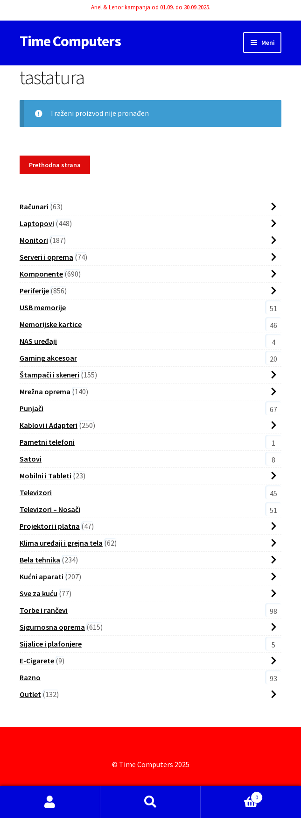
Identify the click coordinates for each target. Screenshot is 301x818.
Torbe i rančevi (44, 610)
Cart (232, 795)
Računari (34, 206)
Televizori (36, 492)
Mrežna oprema (45, 391)
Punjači (31, 408)
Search (150, 802)
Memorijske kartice (51, 324)
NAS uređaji (38, 341)
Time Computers (70, 41)
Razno (30, 677)
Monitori (34, 240)
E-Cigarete (37, 660)
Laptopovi (37, 223)
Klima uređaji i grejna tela (61, 543)
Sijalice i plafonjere (51, 643)
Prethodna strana (55, 165)
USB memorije (43, 307)
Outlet (30, 694)
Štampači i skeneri (49, 374)
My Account (50, 802)
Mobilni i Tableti (45, 475)
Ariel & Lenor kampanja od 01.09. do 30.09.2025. (150, 7)
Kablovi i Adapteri (48, 425)
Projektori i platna (50, 526)
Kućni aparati (41, 576)
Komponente (41, 273)
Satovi (31, 458)
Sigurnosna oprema (52, 627)
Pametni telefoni (47, 442)
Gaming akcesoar (48, 358)
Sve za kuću (38, 593)
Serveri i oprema (46, 257)
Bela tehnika (40, 559)
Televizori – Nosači (50, 509)
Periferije (34, 290)
